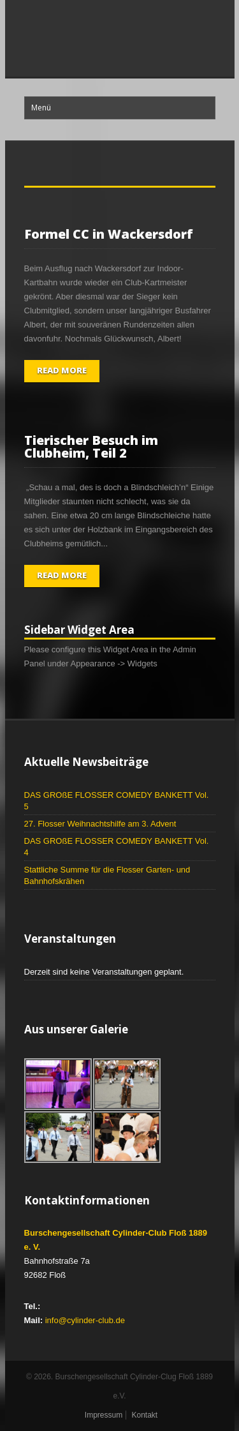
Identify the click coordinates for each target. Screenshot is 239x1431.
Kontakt (144, 1415)
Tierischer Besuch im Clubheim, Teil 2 (91, 446)
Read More (62, 370)
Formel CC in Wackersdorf (108, 234)
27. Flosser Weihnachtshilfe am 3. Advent (100, 823)
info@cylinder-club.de (85, 1320)
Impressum (103, 1415)
